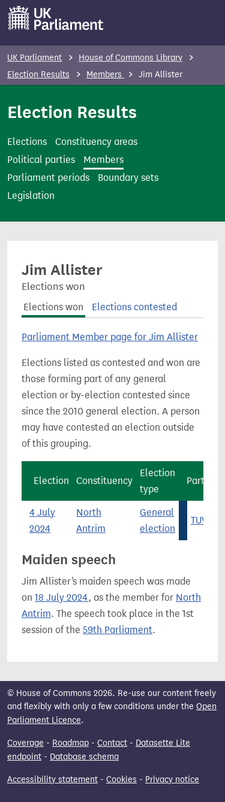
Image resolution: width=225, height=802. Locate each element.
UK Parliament (34, 58)
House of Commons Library (130, 58)
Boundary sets (128, 177)
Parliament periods (48, 177)
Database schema (84, 757)
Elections (27, 141)
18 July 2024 (61, 597)
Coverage (25, 743)
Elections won (53, 307)
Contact (112, 743)
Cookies (121, 779)
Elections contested (134, 307)
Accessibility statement (52, 779)
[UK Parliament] (56, 18)
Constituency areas (96, 141)
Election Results (38, 74)
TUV (199, 520)
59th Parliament (117, 629)
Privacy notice (172, 779)
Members (105, 74)
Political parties (41, 159)
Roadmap (70, 743)
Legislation (31, 195)
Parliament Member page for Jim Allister (110, 337)
